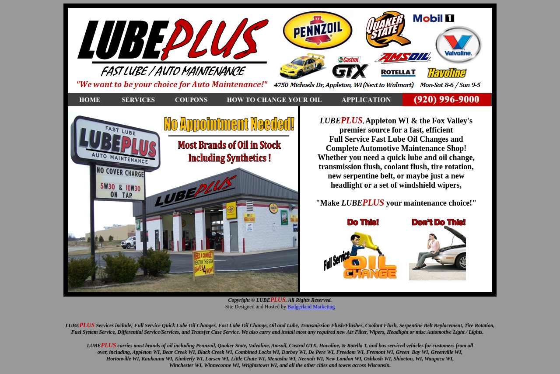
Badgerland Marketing (311, 307)
